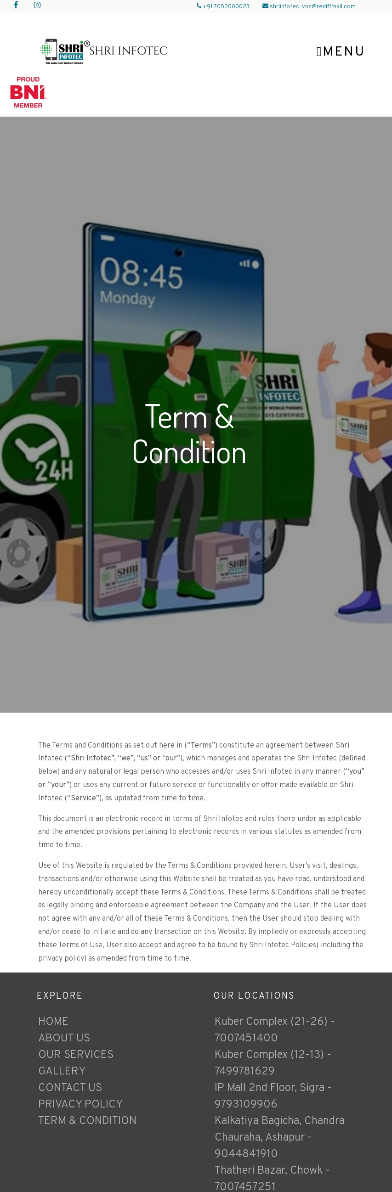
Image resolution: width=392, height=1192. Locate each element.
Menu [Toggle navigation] (341, 52)
